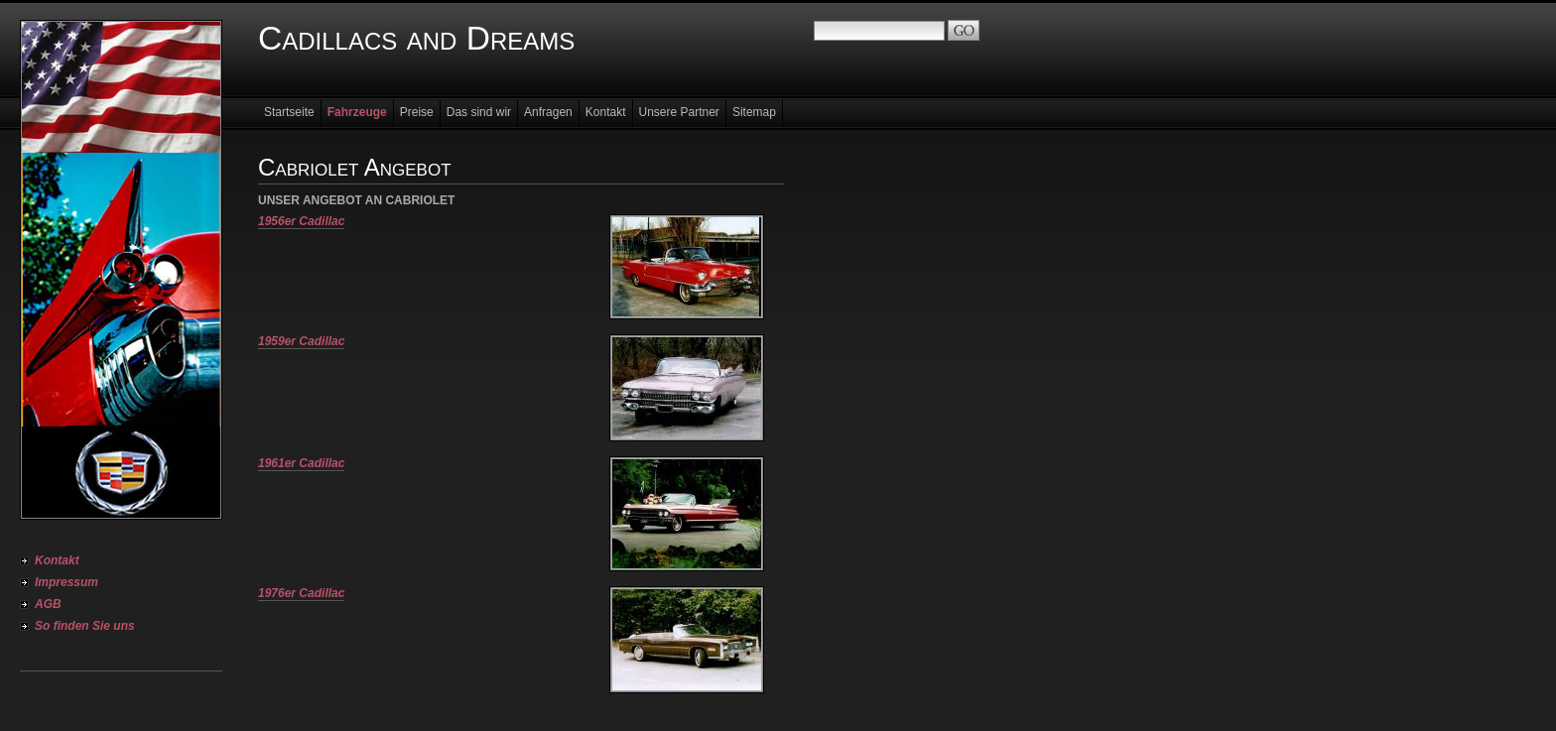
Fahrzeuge (357, 112)
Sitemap (754, 112)
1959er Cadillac (301, 341)
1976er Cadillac (301, 593)
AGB (48, 604)
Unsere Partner (679, 112)
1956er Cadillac (301, 221)
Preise (417, 112)
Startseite (289, 112)
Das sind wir (479, 112)
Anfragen (548, 112)
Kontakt (57, 560)
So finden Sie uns (85, 626)
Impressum (66, 582)
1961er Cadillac (301, 463)
